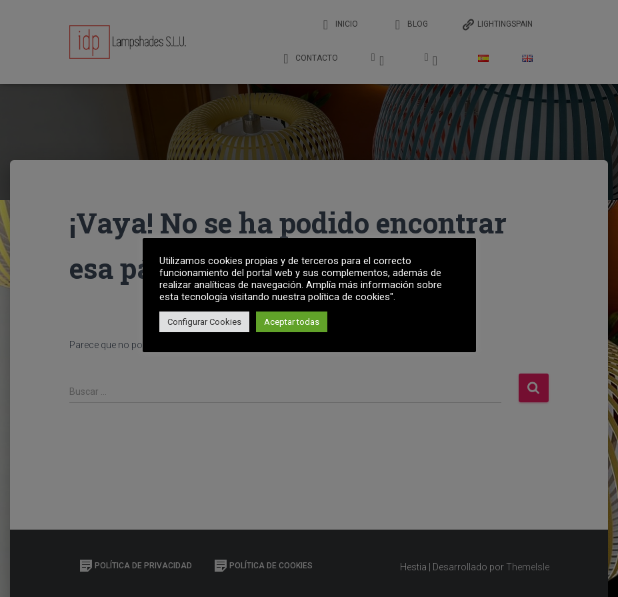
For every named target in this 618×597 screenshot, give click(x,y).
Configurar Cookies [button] (204, 322)
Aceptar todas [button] (291, 322)
